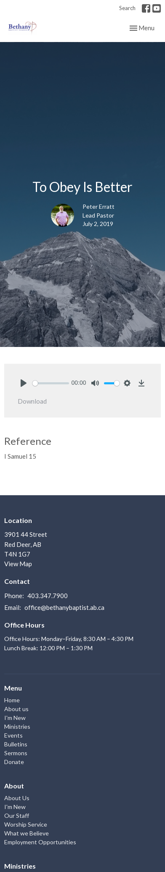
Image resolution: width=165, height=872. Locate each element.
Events (13, 735)
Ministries (17, 726)
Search (127, 8)
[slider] (50, 383)
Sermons (15, 752)
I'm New (15, 717)
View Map (18, 563)
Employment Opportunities (40, 842)
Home (12, 700)
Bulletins (15, 744)
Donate (14, 761)
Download (32, 401)
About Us (16, 797)
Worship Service (25, 824)
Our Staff (16, 815)
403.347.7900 (47, 595)
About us (16, 708)
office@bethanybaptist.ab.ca (64, 607)
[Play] (23, 383)
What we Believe (26, 833)
